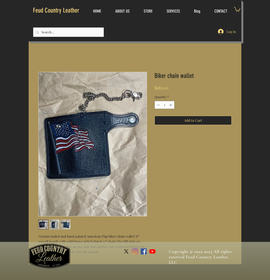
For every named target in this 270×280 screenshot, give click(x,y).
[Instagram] (135, 251)
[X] (126, 251)
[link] (237, 9)
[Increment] (171, 105)
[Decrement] (158, 105)
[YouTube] (152, 251)
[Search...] (68, 32)
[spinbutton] (164, 105)
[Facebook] (144, 251)
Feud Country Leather (56, 10)
